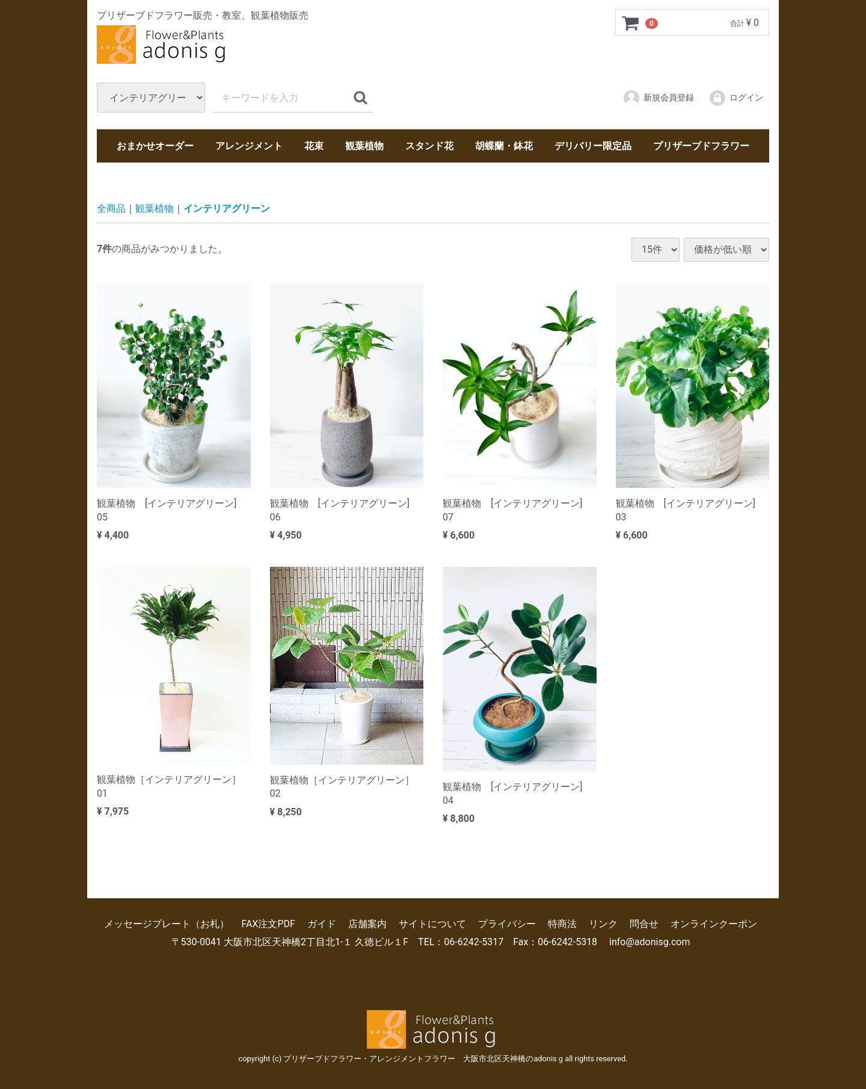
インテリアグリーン (226, 208)
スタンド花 (429, 146)
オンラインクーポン (714, 924)
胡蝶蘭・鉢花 (504, 146)
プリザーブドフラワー (701, 146)
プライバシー (507, 924)
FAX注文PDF (268, 924)
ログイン (735, 98)
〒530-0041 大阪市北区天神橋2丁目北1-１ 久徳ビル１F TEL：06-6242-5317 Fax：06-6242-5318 (384, 942)
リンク (603, 924)
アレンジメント (249, 146)
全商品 (111, 208)
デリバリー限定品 (592, 146)
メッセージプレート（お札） (166, 924)
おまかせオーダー (155, 146)
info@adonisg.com (649, 942)
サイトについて (432, 924)
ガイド (321, 924)
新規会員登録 (658, 98)
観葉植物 (364, 146)
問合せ (644, 924)
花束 (314, 146)
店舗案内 (367, 924)
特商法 (562, 924)
